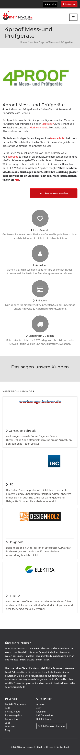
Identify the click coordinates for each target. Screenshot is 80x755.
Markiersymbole (39, 127)
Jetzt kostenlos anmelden (53, 193)
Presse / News (12, 711)
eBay (38, 707)
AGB (7, 707)
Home (23, 42)
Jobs (7, 722)
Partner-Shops (12, 719)
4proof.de (12, 156)
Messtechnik (57, 138)
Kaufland (40, 711)
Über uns (10, 726)
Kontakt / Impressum (16, 704)
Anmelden (50, 4)
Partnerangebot (13, 715)
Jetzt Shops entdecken (51, 726)
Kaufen (34, 42)
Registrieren (69, 4)
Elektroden (48, 123)
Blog (7, 730)
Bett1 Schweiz (43, 719)
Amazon (40, 704)
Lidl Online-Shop (45, 715)
